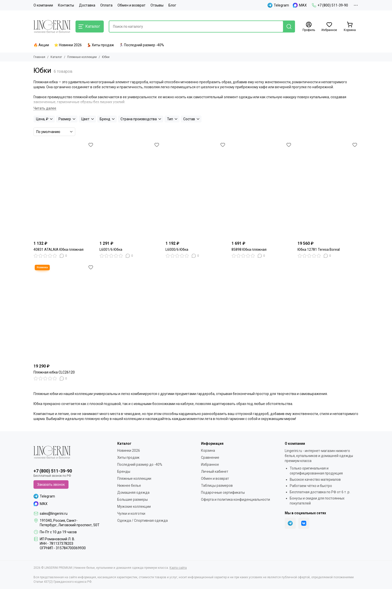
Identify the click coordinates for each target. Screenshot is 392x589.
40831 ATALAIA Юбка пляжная (59, 250)
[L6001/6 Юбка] (130, 189)
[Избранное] (329, 27)
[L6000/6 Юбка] (196, 189)
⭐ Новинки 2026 (68, 45)
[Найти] (289, 26)
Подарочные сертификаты (223, 492)
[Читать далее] (45, 108)
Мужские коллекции (134, 506)
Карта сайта (178, 568)
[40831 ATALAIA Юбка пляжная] (64, 189)
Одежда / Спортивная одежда (142, 520)
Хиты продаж (128, 458)
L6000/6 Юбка (177, 250)
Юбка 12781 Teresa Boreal (319, 250)
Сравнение (210, 458)
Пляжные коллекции (82, 57)
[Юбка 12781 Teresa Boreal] (328, 189)
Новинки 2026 (128, 450)
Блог (172, 5)
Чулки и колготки (131, 514)
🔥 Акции (41, 45)
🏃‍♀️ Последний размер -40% (141, 45)
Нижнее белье (129, 486)
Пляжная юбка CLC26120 (54, 372)
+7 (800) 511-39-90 (330, 5)
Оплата (106, 5)
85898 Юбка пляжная (249, 250)
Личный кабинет (214, 472)
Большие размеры (132, 500)
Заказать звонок (51, 484)
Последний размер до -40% (139, 464)
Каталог (56, 57)
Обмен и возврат (132, 5)
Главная (39, 57)
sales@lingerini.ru (54, 514)
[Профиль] (309, 27)
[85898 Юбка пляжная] (262, 189)
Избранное (210, 464)
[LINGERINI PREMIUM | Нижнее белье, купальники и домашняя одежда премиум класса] (52, 27)
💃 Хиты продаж (100, 45)
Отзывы (157, 5)
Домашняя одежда (133, 492)
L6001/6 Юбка (111, 250)
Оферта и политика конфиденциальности (235, 500)
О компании (43, 5)
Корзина (208, 450)
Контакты (66, 5)
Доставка (87, 5)
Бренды (123, 472)
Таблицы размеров (217, 486)
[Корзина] (349, 27)
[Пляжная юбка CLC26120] (64, 312)
